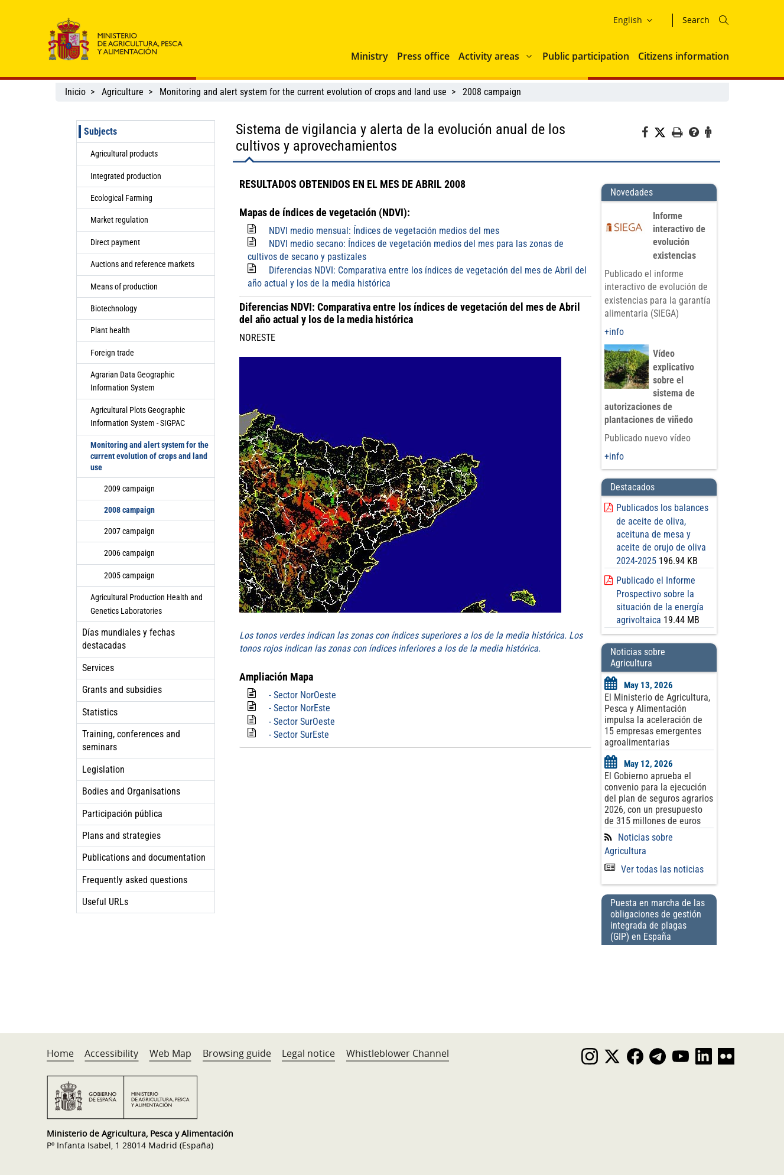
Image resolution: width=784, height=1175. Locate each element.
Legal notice (308, 1053)
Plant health (110, 330)
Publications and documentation (144, 857)
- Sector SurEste (299, 734)
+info (614, 331)
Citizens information (683, 56)
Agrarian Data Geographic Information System (132, 381)
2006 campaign (129, 553)
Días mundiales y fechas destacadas (128, 639)
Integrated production (125, 176)
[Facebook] (648, 134)
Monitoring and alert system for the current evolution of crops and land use (303, 91)
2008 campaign (492, 91)
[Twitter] (663, 133)
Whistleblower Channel (397, 1053)
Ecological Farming (121, 198)
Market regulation (119, 219)
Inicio (75, 91)
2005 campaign (129, 575)
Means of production (124, 286)
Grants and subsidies (122, 689)
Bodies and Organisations (131, 791)
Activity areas (488, 56)
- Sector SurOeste (302, 721)
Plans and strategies (121, 835)
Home (60, 1053)
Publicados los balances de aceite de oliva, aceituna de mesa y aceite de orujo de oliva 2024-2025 (662, 534)
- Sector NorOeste (302, 695)
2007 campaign (129, 531)
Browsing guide (237, 1053)
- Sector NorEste (299, 708)
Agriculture (123, 91)
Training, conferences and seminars (131, 740)
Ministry (369, 56)
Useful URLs (105, 901)
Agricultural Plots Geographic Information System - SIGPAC (137, 416)
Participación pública (122, 813)
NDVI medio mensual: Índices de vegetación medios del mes (384, 230)
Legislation (103, 769)
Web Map (170, 1053)
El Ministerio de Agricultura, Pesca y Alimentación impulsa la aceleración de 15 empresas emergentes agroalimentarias (657, 720)
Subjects (100, 131)
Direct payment (115, 242)
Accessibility (111, 1053)
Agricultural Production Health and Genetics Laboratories (146, 604)
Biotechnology (113, 308)
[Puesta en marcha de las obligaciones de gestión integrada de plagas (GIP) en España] (658, 977)
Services (98, 667)
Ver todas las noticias (654, 869)
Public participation (585, 56)
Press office (423, 56)
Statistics (100, 712)
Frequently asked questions (134, 880)
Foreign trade (112, 352)
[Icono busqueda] (723, 20)
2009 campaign (129, 488)
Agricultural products (124, 153)
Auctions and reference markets (142, 264)
